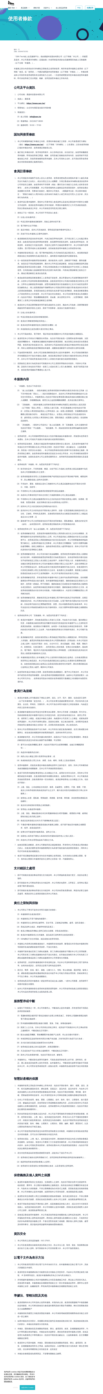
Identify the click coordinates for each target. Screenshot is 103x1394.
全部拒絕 (15, 1387)
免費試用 (90, 8)
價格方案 (36, 8)
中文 (79, 8)
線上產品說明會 (61, 8)
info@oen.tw (35, 117)
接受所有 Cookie (27, 1388)
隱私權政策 (8, 1381)
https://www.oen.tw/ (36, 103)
